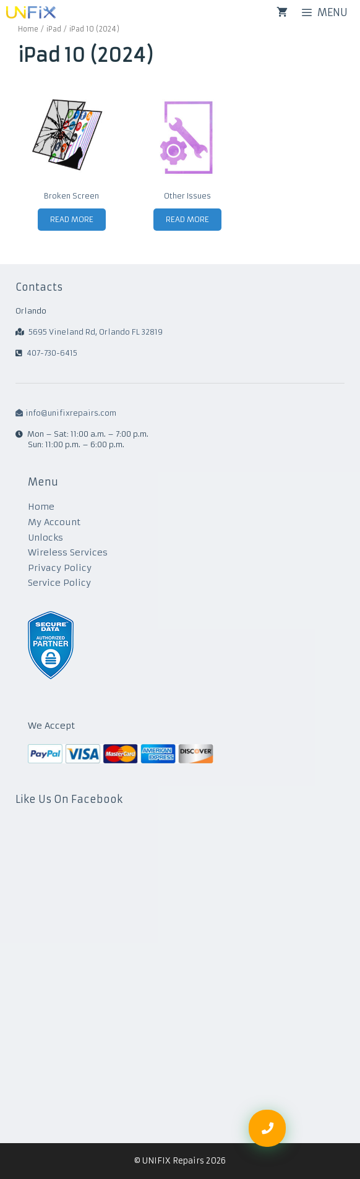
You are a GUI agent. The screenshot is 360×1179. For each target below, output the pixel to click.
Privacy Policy (60, 567)
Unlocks (45, 537)
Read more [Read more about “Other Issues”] (187, 219)
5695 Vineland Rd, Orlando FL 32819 (95, 332)
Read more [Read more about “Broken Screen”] (71, 219)
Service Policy (59, 582)
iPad (53, 29)
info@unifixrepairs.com (65, 413)
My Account (54, 522)
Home (28, 29)
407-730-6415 (52, 353)
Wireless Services (68, 552)
